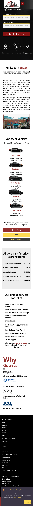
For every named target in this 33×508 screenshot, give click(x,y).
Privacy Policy (5, 462)
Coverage (4, 430)
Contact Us (4, 425)
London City (5, 451)
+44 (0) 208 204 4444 (14, 9)
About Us (4, 422)
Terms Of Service (6, 460)
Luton (3, 444)
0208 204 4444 (20, 343)
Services (4, 427)
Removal (4, 432)
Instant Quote (16, 239)
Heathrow (4, 441)
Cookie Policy (5, 465)
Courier (4, 435)
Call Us (16, 234)
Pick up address (9, 14)
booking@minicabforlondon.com (10, 476)
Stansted (4, 449)
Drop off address (10, 22)
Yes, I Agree (27, 502)
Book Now (16, 230)
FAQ (3, 468)
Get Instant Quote (16, 34)
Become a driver (6, 457)
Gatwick (4, 446)
